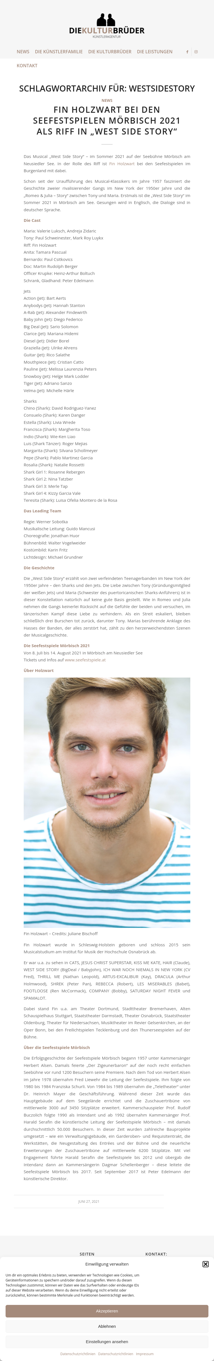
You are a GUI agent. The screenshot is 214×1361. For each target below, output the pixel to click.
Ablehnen (107, 1326)
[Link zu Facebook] (187, 51)
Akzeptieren (107, 1311)
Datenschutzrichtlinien (78, 1354)
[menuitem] (23, 52)
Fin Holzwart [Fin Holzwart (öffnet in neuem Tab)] (122, 163)
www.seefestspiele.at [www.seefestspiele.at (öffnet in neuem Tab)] (85, 660)
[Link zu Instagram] (196, 51)
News (107, 100)
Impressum (145, 1354)
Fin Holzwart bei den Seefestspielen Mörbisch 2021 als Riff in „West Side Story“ (107, 120)
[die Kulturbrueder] (107, 26)
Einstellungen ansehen (107, 1341)
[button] (205, 1264)
